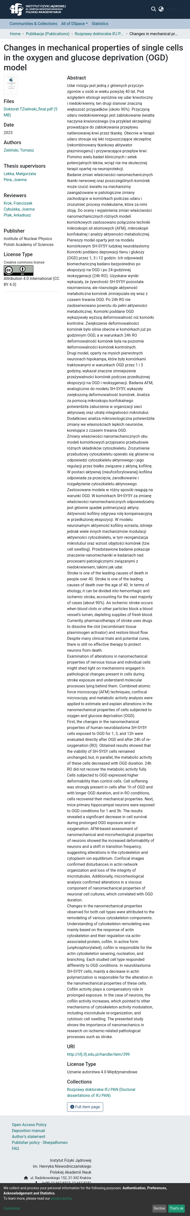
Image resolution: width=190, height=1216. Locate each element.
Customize (11, 1208)
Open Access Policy (29, 1124)
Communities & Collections (33, 23)
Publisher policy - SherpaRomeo (40, 1142)
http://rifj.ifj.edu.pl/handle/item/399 (98, 1054)
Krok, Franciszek (18, 203)
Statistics (100, 23)
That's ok (176, 1208)
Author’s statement (28, 1136)
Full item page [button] (85, 1107)
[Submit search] (153, 9)
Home (15, 33)
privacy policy (61, 1198)
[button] (161, 9)
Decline (159, 1208)
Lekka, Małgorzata (20, 173)
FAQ (15, 1148)
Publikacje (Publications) (47, 33)
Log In (171, 9)
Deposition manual (28, 1130)
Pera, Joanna (15, 179)
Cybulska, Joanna (19, 209)
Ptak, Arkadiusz (17, 215)
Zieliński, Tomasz (19, 150)
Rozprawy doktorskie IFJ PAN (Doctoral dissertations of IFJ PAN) (99, 33)
